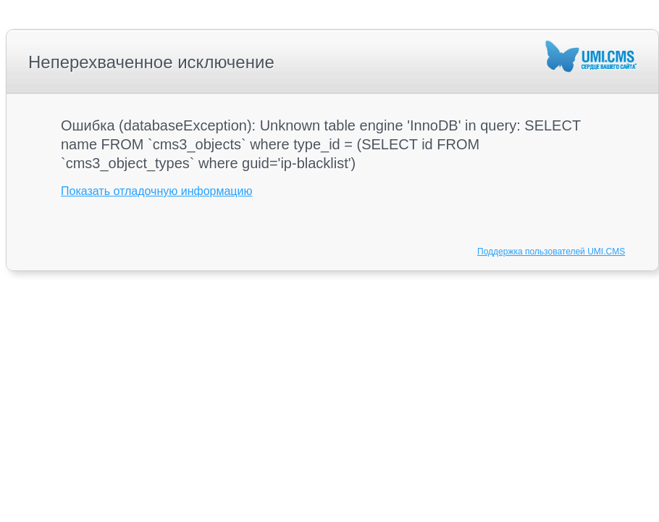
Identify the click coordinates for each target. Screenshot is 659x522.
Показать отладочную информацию (156, 191)
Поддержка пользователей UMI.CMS (551, 251)
